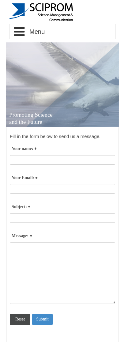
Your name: (24, 148)
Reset (20, 319)
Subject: (21, 206)
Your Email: (24, 178)
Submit (42, 319)
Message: (22, 236)
